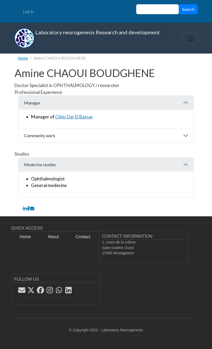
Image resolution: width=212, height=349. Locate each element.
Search (188, 9)
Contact (83, 237)
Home (23, 58)
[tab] (106, 112)
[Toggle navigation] (190, 38)
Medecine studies (40, 164)
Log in (28, 11)
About (53, 237)
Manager (32, 102)
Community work (39, 135)
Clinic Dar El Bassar (74, 116)
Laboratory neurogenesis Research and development (87, 38)
